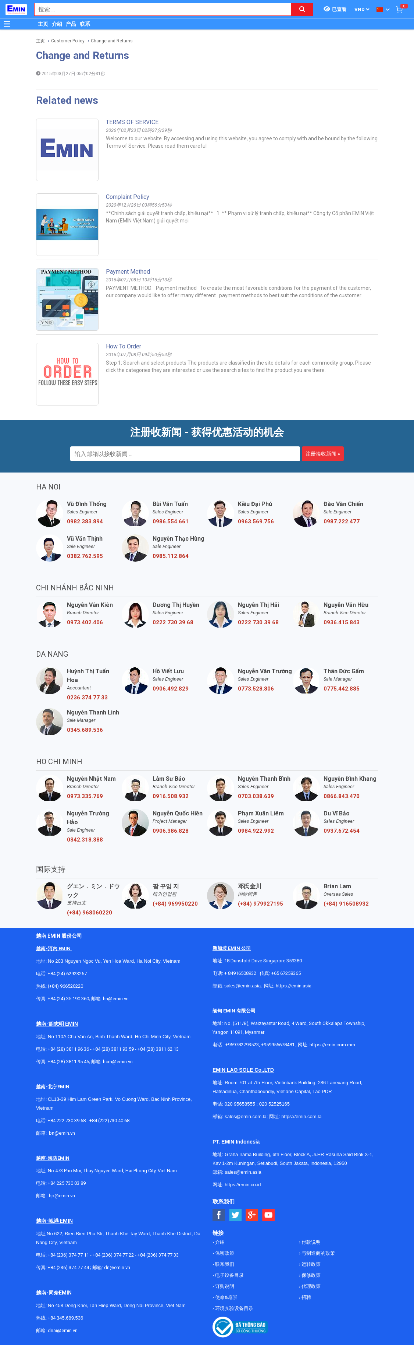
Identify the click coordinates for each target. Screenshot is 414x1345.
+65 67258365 (286, 973)
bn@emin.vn (62, 1133)
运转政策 (310, 1264)
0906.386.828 (171, 831)
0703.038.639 (256, 796)
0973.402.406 (85, 622)
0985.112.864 (171, 556)
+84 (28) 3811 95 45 (68, 1061)
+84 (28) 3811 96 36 (68, 1049)
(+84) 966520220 (65, 986)
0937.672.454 (342, 831)
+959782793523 (242, 1044)
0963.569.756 (256, 521)
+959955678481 (278, 1044)
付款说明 (310, 1242)
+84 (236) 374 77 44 (68, 1267)
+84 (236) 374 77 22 (113, 1255)
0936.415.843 (342, 622)
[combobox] (158, 9)
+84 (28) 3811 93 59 (113, 1049)
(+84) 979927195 (260, 903)
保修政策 (310, 1275)
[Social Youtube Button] (268, 1215)
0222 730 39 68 (173, 622)
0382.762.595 (85, 556)
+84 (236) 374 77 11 (68, 1255)
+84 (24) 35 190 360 (68, 998)
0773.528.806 (256, 688)
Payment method (128, 271)
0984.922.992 (256, 831)
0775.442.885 (342, 688)
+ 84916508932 (240, 973)
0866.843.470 (342, 796)
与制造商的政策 (317, 1253)
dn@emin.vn (117, 1267)
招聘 (305, 1297)
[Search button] (302, 9)
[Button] (7, 23)
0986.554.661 (171, 521)
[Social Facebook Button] (219, 1215)
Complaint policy (127, 196)
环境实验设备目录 (233, 1308)
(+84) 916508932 (346, 903)
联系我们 (224, 1264)
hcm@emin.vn (118, 1061)
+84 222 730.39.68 (67, 1120)
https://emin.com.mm (332, 1044)
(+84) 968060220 (89, 912)
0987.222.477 (342, 521)
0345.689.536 (85, 730)
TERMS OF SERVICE (132, 122)
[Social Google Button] (252, 1215)
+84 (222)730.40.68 (109, 1120)
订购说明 (224, 1286)
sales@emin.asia (242, 985)
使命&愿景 (226, 1297)
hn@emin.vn (116, 998)
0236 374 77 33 (87, 697)
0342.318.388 (85, 839)
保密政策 (224, 1253)
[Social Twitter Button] (235, 1215)
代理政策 (310, 1286)
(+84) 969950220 (175, 903)
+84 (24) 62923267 (67, 973)
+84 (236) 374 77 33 (158, 1255)
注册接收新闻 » (323, 454)
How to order (123, 346)
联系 (85, 24)
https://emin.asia (293, 985)
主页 (43, 24)
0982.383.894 (85, 521)
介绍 (57, 24)
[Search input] (158, 9)
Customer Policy (68, 40)
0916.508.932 (171, 796)
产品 (71, 24)
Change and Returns (112, 40)
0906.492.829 (171, 688)
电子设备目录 (229, 1275)
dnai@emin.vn (63, 1330)
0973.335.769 (85, 796)
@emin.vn (64, 1195)
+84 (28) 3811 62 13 (158, 1049)
